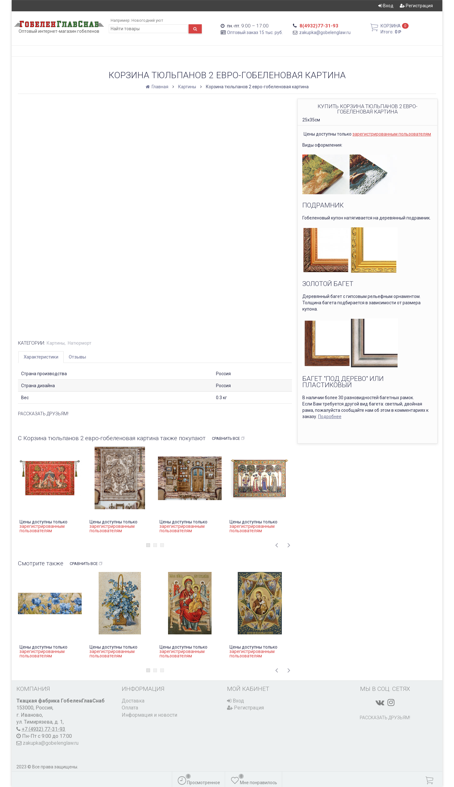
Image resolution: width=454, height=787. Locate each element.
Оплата (130, 708)
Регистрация (416, 5)
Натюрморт (79, 343)
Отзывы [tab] (77, 357)
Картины (187, 86)
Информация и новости (149, 715)
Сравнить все (228, 438)
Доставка (133, 701)
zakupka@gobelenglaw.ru (325, 32)
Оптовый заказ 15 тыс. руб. (255, 32)
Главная (157, 86)
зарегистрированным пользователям (391, 134)
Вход (385, 5)
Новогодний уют (147, 20)
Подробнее (329, 416)
